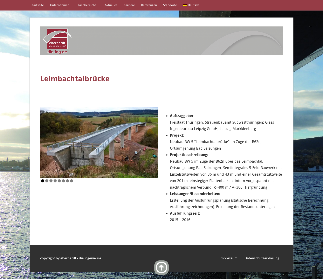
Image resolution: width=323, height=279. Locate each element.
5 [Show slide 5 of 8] (59, 180)
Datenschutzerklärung (262, 258)
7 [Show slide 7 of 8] (67, 180)
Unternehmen (61, 5)
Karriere (129, 5)
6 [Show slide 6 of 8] (63, 180)
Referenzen (149, 5)
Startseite (37, 5)
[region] (99, 142)
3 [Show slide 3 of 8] (51, 180)
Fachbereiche (89, 5)
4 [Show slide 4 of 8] (55, 180)
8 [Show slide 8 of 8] (71, 180)
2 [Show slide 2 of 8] (46, 180)
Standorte (170, 5)
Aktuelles (111, 5)
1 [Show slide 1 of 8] (42, 180)
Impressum (228, 258)
